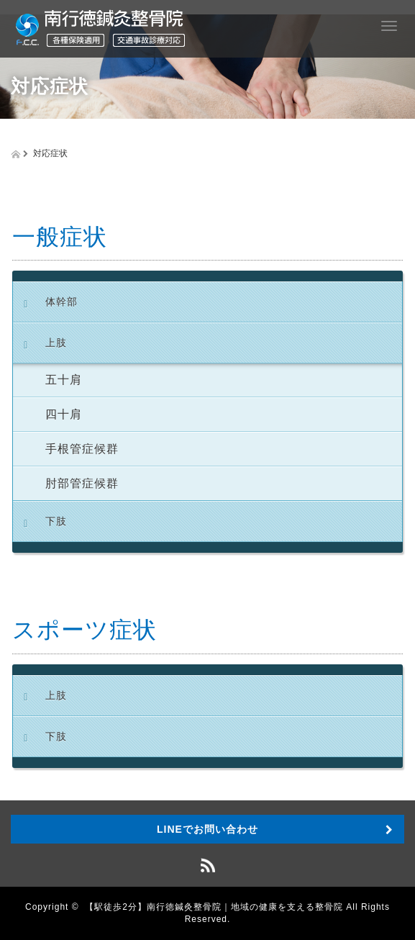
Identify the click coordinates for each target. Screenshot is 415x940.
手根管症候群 (82, 449)
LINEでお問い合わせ (207, 829)
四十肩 (63, 414)
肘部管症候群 (82, 483)
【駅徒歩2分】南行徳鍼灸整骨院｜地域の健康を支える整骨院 (214, 907)
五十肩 (63, 380)
